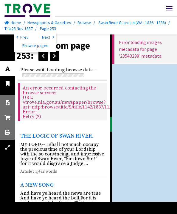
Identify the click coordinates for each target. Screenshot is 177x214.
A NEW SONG (37, 184)
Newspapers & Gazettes (49, 22)
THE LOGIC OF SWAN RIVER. (57, 135)
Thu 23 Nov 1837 (19, 28)
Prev (22, 37)
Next (48, 37)
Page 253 (48, 28)
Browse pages (35, 45)
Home (12, 22)
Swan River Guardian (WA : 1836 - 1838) (132, 22)
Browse (84, 22)
